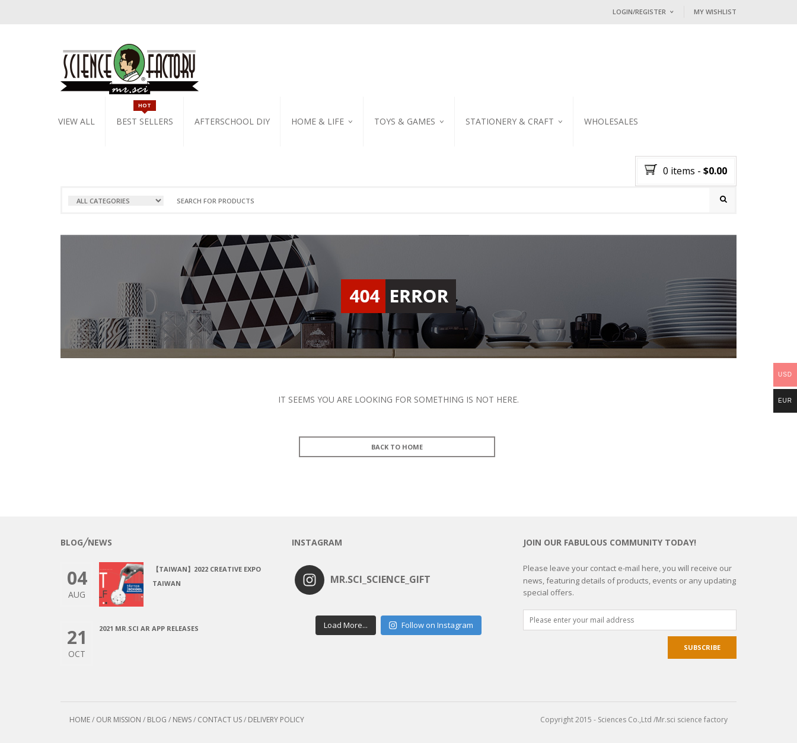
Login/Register (639, 11)
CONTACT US (219, 720)
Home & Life (317, 121)
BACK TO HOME (397, 446)
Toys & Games (404, 121)
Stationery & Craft (510, 121)
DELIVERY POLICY (276, 720)
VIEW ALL (76, 121)
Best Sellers (144, 121)
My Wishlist (715, 11)
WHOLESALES (611, 121)
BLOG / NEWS (169, 720)
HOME (79, 720)
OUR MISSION (118, 720)
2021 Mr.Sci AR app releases (149, 628)
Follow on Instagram (431, 625)
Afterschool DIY (232, 121)
